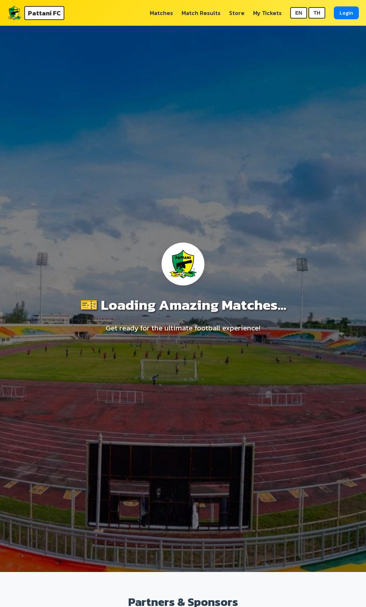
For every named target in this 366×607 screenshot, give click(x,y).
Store (236, 13)
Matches (161, 13)
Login (346, 12)
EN (298, 13)
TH (316, 13)
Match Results (201, 13)
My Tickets (267, 13)
